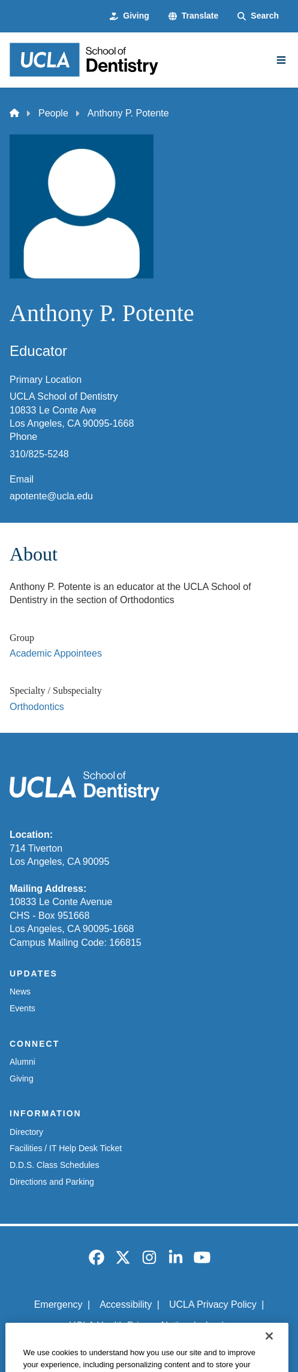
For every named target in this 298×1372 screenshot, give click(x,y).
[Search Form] (258, 16)
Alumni (22, 1062)
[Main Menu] (281, 60)
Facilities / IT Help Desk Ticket (66, 1148)
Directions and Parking (52, 1182)
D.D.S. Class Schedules (54, 1165)
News (20, 991)
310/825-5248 (39, 454)
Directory (26, 1132)
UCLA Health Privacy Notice (128, 1325)
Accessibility (126, 1304)
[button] (193, 16)
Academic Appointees (56, 653)
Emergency (58, 1304)
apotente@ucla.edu (51, 496)
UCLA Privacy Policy (213, 1304)
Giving (22, 1078)
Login (217, 1325)
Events (22, 1008)
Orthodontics (37, 707)
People (53, 113)
